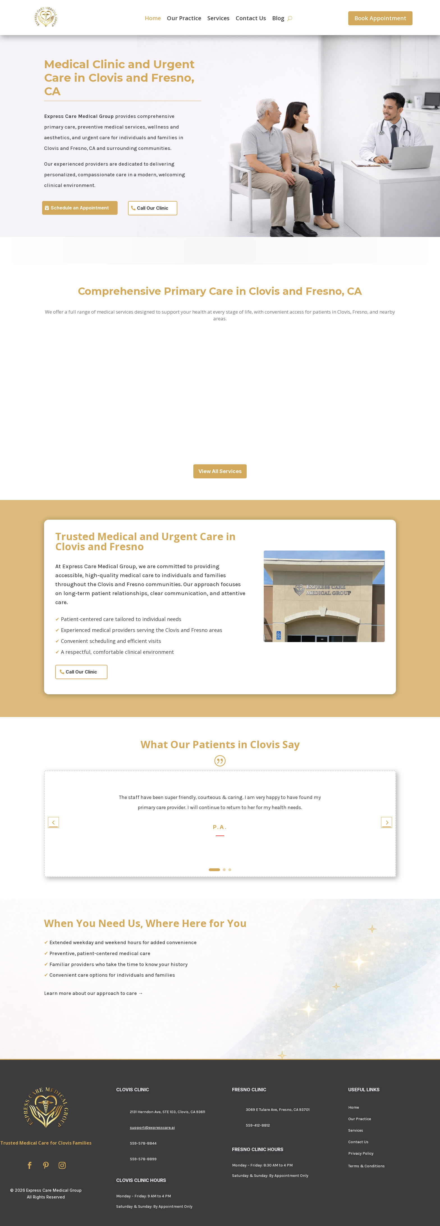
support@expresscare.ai (152, 1127)
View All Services (220, 471)
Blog (278, 19)
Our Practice (184, 19)
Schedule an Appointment (80, 208)
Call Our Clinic (152, 208)
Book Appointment (380, 18)
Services (218, 19)
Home (153, 19)
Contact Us (251, 19)
